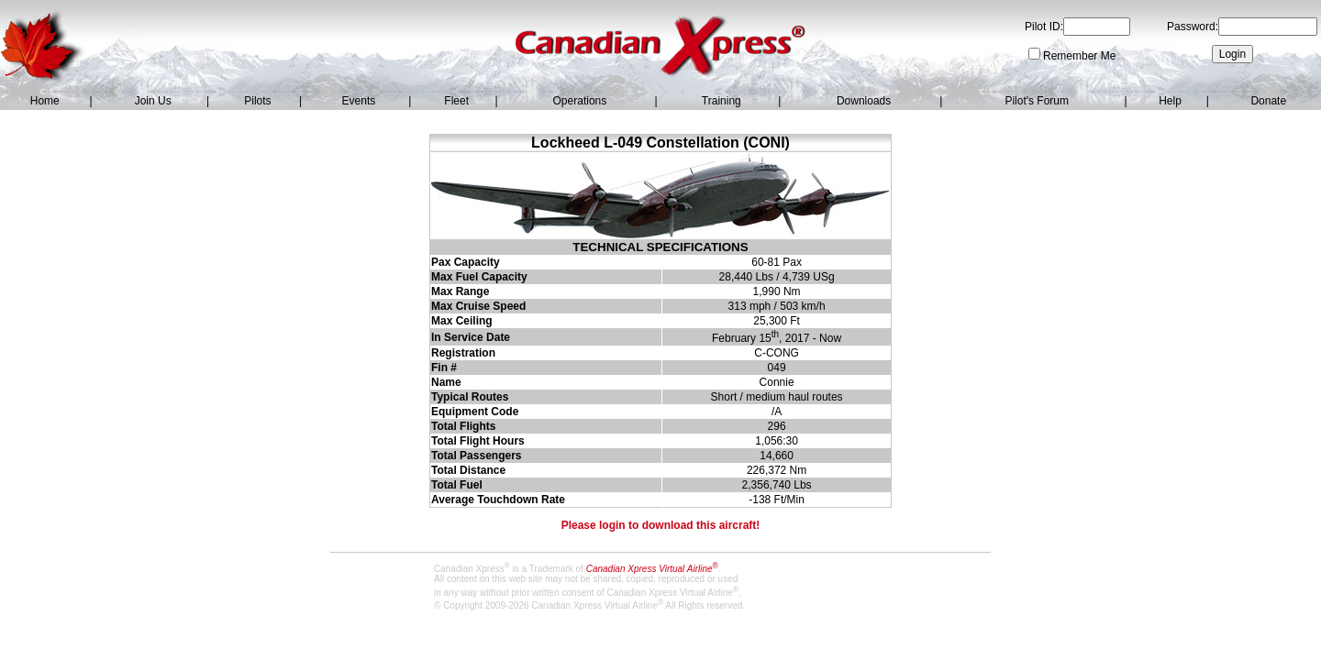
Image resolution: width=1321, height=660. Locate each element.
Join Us (153, 100)
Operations (580, 100)
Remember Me (1079, 56)
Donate (1268, 100)
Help (1170, 100)
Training (721, 100)
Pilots (257, 100)
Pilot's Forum (1037, 100)
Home (45, 100)
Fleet (456, 100)
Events (359, 100)
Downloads (864, 100)
